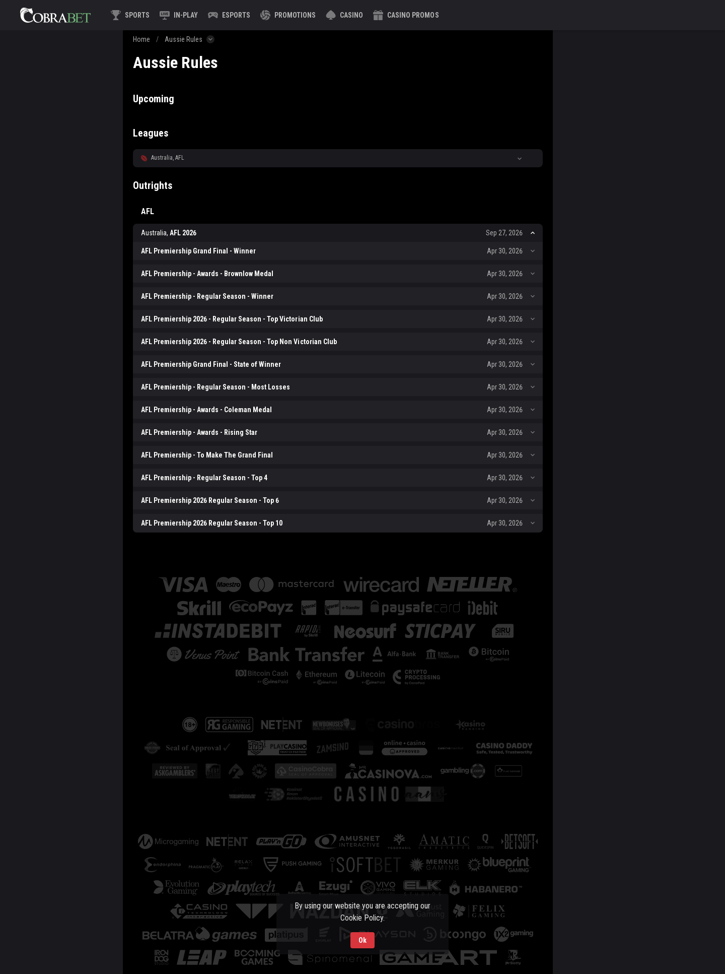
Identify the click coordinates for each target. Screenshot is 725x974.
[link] (55, 15)
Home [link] (141, 39)
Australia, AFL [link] (167, 157)
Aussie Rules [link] (183, 39)
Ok (362, 940)
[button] (344, 15)
